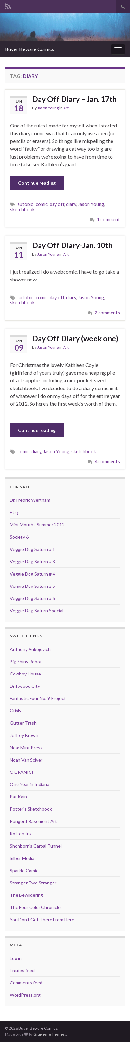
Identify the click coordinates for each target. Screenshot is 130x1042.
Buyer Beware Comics (29, 49)
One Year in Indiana (29, 784)
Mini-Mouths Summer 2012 (37, 524)
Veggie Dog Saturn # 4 (32, 573)
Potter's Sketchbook (31, 809)
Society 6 (19, 537)
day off (57, 204)
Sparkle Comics (25, 870)
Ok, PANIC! (21, 772)
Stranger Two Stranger (33, 882)
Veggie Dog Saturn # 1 (32, 549)
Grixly (15, 710)
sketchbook (22, 209)
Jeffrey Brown (24, 735)
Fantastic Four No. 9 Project (38, 698)
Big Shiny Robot (26, 661)
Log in (16, 958)
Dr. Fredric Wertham (30, 500)
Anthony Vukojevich (30, 649)
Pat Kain (18, 796)
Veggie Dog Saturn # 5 (32, 586)
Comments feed (26, 982)
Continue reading (37, 183)
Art (66, 107)
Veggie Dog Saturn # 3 (32, 561)
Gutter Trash (23, 723)
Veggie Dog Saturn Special (36, 610)
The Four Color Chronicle (35, 907)
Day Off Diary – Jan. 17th (74, 99)
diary (71, 204)
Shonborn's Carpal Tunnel (36, 846)
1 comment (108, 219)
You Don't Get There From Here (42, 919)
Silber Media (22, 858)
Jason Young (48, 107)
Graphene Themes (49, 1034)
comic (42, 204)
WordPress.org (25, 995)
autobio (26, 204)
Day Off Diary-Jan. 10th (72, 245)
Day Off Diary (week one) (75, 338)
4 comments (107, 461)
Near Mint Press (26, 747)
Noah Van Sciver (26, 759)
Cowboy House (25, 673)
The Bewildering (26, 895)
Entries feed (22, 970)
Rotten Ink (21, 833)
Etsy (14, 512)
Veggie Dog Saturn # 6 (32, 598)
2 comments (107, 312)
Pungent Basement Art (33, 821)
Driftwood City (25, 686)
